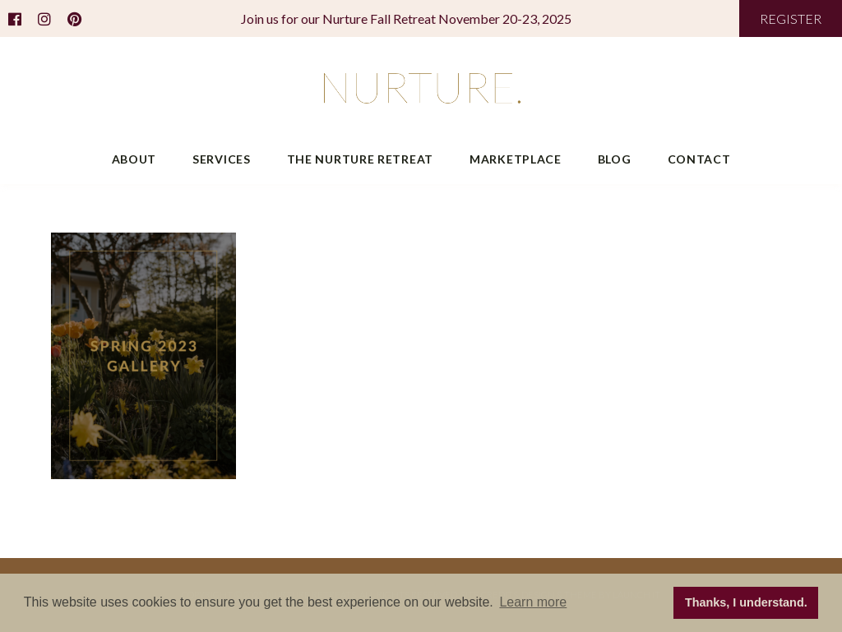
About (134, 159)
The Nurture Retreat (360, 159)
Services (221, 159)
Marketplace (516, 159)
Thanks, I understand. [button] (746, 602)
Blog (615, 159)
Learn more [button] (533, 602)
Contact (699, 159)
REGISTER (790, 18)
